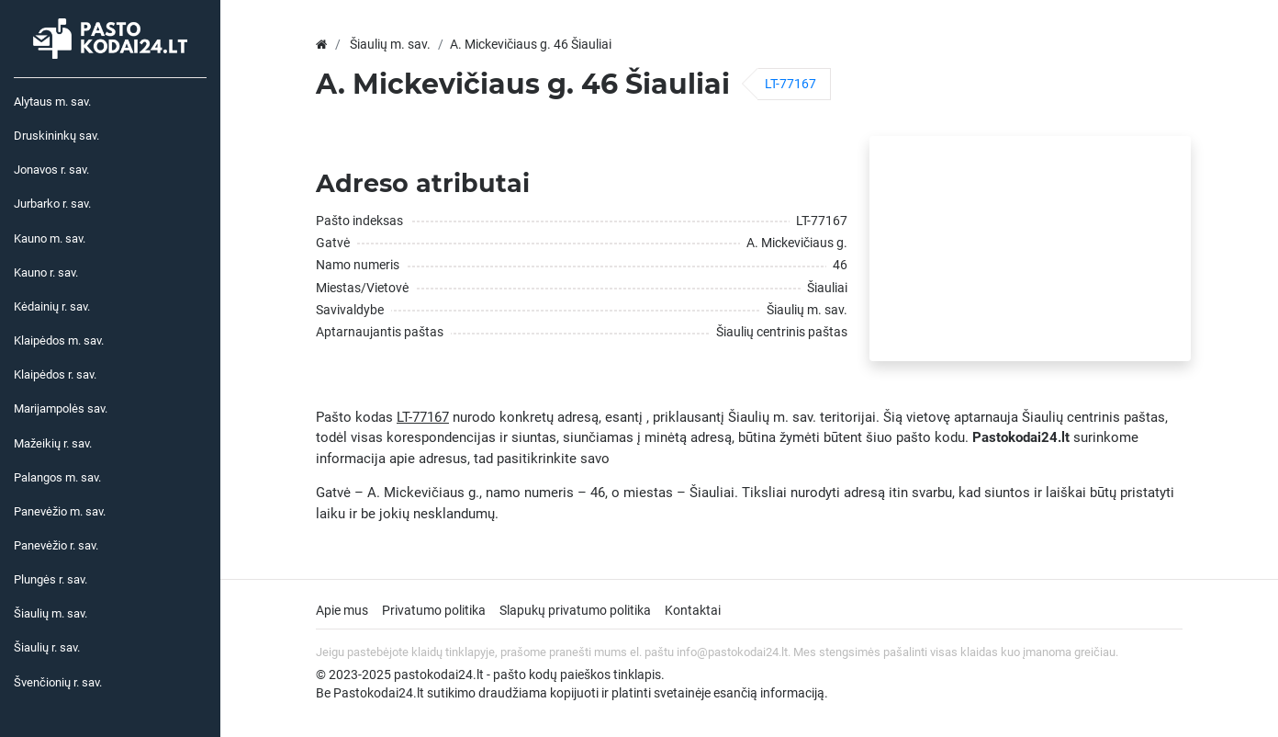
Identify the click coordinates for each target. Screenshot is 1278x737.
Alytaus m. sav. (52, 101)
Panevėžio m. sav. (60, 511)
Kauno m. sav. (49, 238)
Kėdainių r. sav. (52, 306)
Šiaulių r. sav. (47, 647)
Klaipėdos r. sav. (55, 374)
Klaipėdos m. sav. (59, 340)
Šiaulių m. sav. (50, 613)
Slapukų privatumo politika (575, 610)
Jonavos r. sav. (51, 169)
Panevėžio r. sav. (56, 545)
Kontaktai (693, 610)
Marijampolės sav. (60, 408)
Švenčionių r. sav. (58, 682)
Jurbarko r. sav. (52, 203)
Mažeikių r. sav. (53, 443)
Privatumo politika (434, 610)
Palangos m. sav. (57, 477)
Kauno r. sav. (46, 272)
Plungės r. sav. (50, 579)
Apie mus (342, 610)
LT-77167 (790, 83)
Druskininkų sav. (56, 135)
